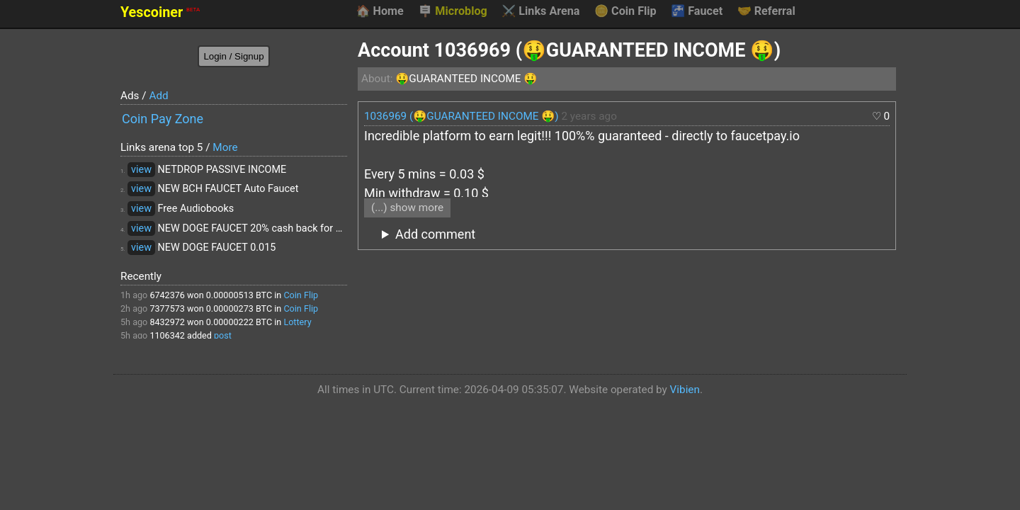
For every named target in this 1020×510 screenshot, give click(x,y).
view (141, 170)
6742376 (167, 295)
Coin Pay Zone (162, 118)
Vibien (685, 389)
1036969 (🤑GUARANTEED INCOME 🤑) (461, 116)
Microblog (452, 11)
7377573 (167, 308)
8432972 (167, 322)
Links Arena (540, 11)
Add (158, 95)
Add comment (435, 234)
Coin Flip (625, 11)
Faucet (696, 11)
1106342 (167, 335)
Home (379, 11)
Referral (766, 11)
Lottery (297, 322)
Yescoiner (160, 12)
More (224, 147)
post (223, 335)
